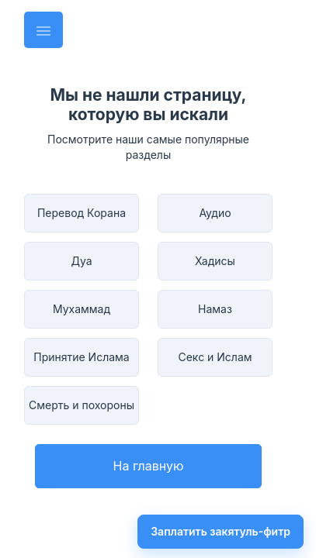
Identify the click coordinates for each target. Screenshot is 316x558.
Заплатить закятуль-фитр (220, 531)
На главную (148, 466)
